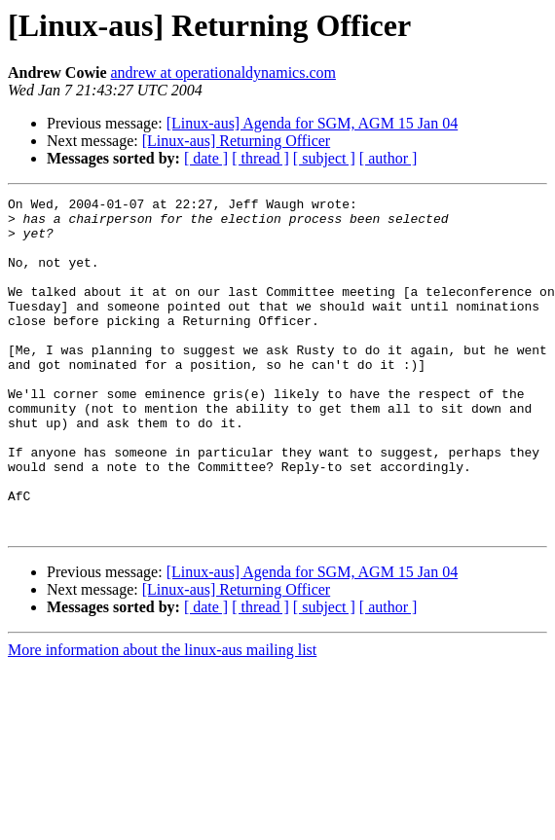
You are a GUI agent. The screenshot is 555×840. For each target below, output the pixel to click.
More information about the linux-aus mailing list (162, 717)
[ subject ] (324, 158)
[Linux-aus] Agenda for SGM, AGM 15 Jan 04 (312, 123)
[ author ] (388, 158)
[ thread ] (260, 158)
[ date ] (206, 158)
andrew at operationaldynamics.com (222, 72)
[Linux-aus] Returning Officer (236, 140)
